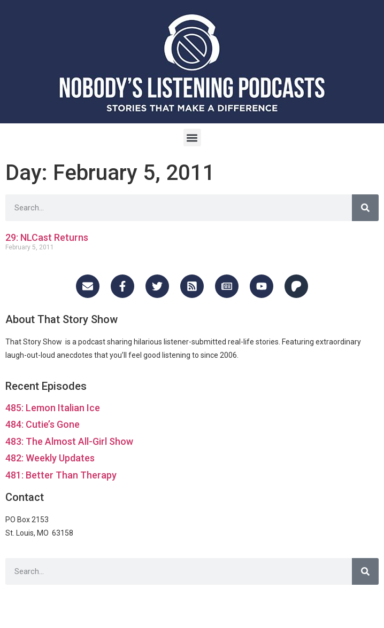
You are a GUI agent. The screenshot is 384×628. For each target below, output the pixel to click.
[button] (192, 137)
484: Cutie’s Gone (42, 424)
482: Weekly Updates (50, 458)
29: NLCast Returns (46, 237)
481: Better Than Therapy (61, 475)
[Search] (365, 207)
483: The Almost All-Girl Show (69, 441)
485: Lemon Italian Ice (52, 407)
